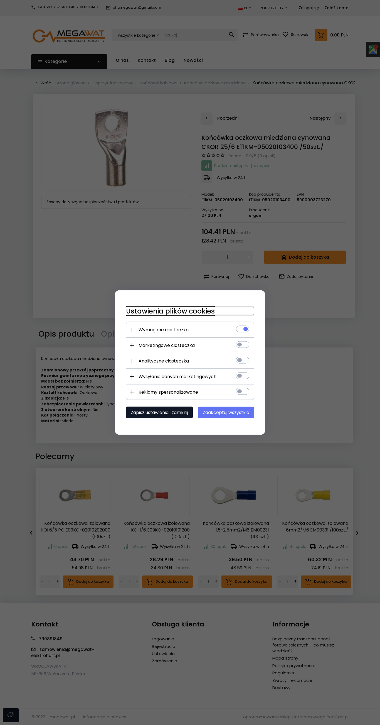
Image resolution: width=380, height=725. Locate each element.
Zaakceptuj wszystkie (226, 412)
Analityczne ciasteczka (164, 361)
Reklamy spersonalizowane (168, 392)
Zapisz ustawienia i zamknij (159, 412)
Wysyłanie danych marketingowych (177, 376)
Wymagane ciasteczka (164, 330)
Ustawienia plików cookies (170, 311)
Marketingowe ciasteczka (167, 345)
